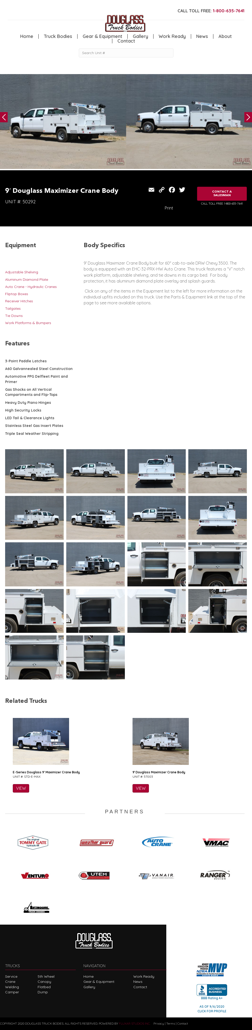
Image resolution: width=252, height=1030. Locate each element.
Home (26, 36)
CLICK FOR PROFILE (212, 1011)
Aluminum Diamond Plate (26, 279)
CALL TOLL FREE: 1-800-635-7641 (222, 203)
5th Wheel (46, 976)
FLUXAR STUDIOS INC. (134, 1023)
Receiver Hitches (19, 301)
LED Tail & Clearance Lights (29, 418)
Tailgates (13, 308)
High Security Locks (23, 410)
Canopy (44, 981)
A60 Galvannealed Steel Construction (39, 368)
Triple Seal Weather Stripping (32, 433)
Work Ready (172, 36)
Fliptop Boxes (16, 294)
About (225, 36)
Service (11, 976)
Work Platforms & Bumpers (28, 323)
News (202, 36)
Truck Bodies (58, 36)
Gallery (140, 36)
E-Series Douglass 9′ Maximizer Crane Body (46, 772)
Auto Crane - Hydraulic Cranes (31, 286)
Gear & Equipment (102, 36)
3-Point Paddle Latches (26, 361)
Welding (12, 987)
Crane (10, 981)
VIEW (21, 788)
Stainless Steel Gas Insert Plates (34, 425)
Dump (43, 992)
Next (248, 117)
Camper (12, 992)
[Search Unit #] (126, 52)
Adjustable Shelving (21, 272)
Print (169, 208)
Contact (126, 41)
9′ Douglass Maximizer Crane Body (159, 772)
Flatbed (44, 987)
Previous (4, 117)
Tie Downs (14, 315)
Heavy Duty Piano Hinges (28, 402)
